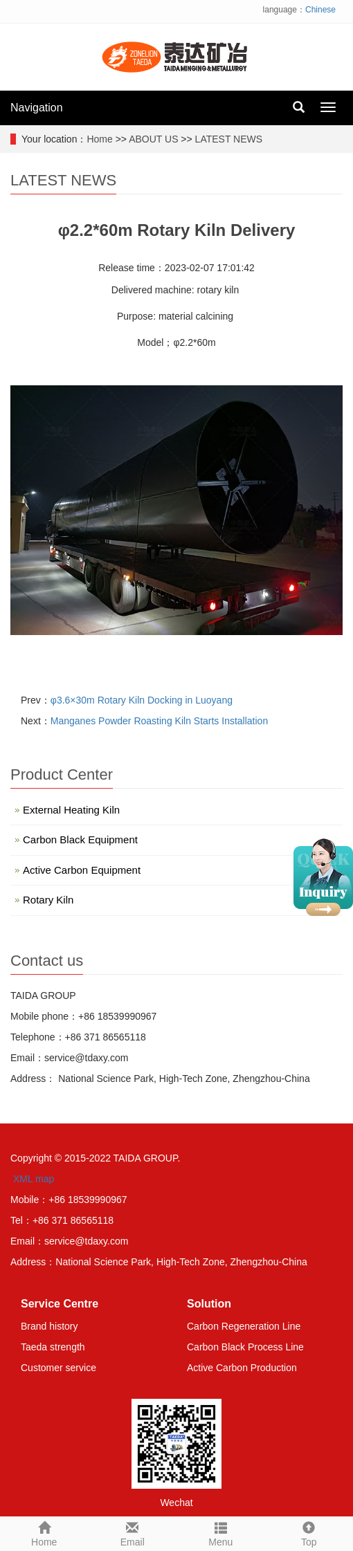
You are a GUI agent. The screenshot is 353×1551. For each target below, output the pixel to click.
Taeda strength (53, 1346)
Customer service (58, 1367)
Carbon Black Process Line (245, 1346)
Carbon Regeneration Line (243, 1326)
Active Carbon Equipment (82, 870)
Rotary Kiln (48, 900)
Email (133, 1532)
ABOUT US (153, 139)
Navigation (36, 107)
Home (99, 139)
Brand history (49, 1326)
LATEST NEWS (229, 139)
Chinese (320, 10)
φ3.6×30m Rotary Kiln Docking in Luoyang (142, 700)
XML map (33, 1178)
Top (309, 1532)
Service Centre (59, 1304)
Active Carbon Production (242, 1367)
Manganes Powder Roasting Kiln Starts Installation (159, 720)
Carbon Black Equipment (80, 839)
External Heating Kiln (71, 810)
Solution (209, 1304)
